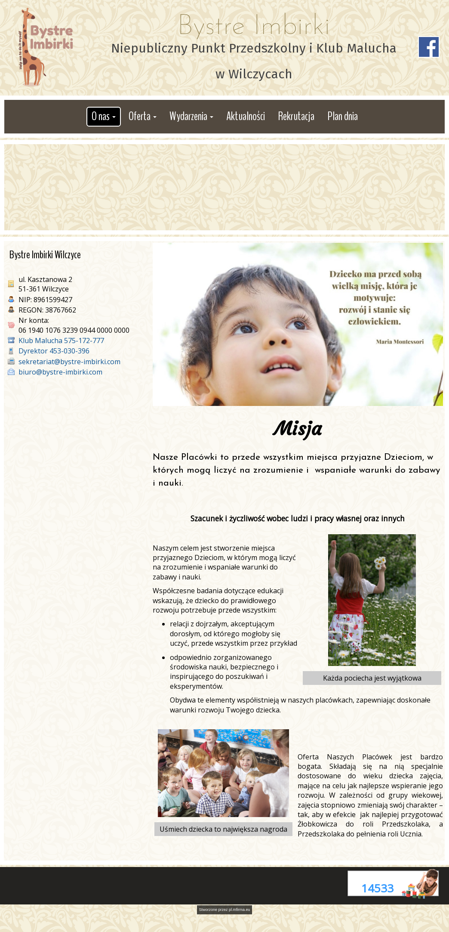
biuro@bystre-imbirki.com (60, 372)
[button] (103, 117)
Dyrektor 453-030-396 (53, 351)
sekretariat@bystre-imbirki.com (69, 361)
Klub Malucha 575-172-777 (61, 340)
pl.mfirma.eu (239, 909)
